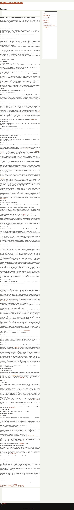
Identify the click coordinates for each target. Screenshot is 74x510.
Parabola (29, 508)
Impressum (4, 503)
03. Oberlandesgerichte (47, 17)
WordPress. (33, 508)
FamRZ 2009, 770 (17, 347)
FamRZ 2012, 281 (3, 300)
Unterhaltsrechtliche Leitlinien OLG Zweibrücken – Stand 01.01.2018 (12, 486)
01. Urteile (45, 13)
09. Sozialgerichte (46, 27)
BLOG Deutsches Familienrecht (11, 2)
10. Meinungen (45, 29)
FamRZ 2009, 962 (26, 214)
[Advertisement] (19, 8)
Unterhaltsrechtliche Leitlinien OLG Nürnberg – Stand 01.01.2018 (12, 485)
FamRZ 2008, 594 (21, 443)
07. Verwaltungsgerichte (47, 23)
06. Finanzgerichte (46, 22)
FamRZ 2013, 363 (34, 399)
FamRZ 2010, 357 (21, 377)
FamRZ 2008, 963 (33, 119)
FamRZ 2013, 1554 (12, 407)
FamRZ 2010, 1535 (13, 453)
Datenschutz (4, 504)
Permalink (15, 484)
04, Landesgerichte (46, 18)
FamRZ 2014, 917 (3, 198)
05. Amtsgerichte (46, 20)
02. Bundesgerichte (46, 15)
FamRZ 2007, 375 (31, 435)
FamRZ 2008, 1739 (15, 375)
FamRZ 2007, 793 (28, 148)
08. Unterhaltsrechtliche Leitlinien (49, 25)
